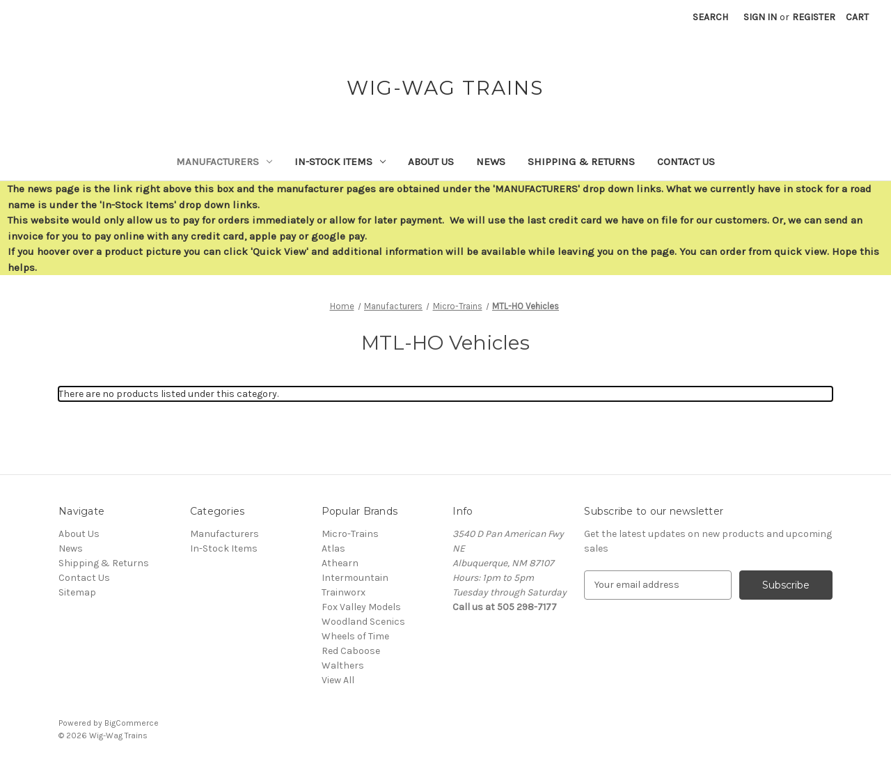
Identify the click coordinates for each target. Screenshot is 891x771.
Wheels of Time (355, 636)
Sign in (760, 17)
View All (338, 680)
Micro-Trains (350, 534)
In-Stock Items (340, 161)
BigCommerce (131, 723)
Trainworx (343, 592)
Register (813, 17)
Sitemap (77, 592)
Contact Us (686, 161)
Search (710, 17)
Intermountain (355, 578)
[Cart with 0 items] (857, 17)
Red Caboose (351, 651)
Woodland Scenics (363, 622)
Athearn (340, 563)
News (490, 161)
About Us (431, 161)
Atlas (333, 548)
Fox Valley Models (361, 607)
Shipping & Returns (581, 161)
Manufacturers (224, 161)
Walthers (343, 665)
